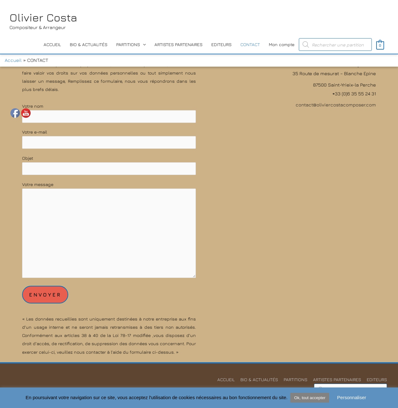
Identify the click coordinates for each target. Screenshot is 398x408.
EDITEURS (221, 44)
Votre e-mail (109, 139)
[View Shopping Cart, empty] (380, 44)
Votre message (109, 231)
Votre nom (109, 113)
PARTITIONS (128, 44)
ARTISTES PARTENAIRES (178, 44)
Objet (109, 165)
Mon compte (281, 44)
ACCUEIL (52, 44)
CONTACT (250, 44)
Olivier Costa (43, 17)
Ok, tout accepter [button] (309, 397)
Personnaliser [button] (351, 397)
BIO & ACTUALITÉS (88, 44)
